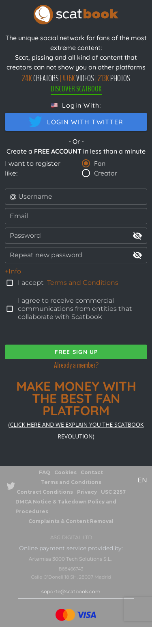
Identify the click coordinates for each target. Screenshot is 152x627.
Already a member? (76, 365)
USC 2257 (113, 492)
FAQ (44, 472)
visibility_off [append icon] (137, 236)
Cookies (65, 472)
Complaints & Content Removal (70, 521)
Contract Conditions (45, 492)
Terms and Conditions (82, 282)
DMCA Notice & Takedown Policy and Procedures (65, 506)
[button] (76, 105)
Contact (92, 472)
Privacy (87, 492)
